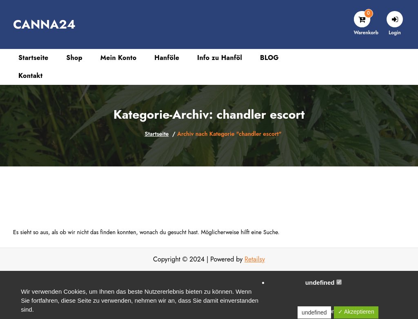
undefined (323, 282)
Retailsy (255, 259)
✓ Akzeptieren (356, 311)
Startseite (157, 134)
